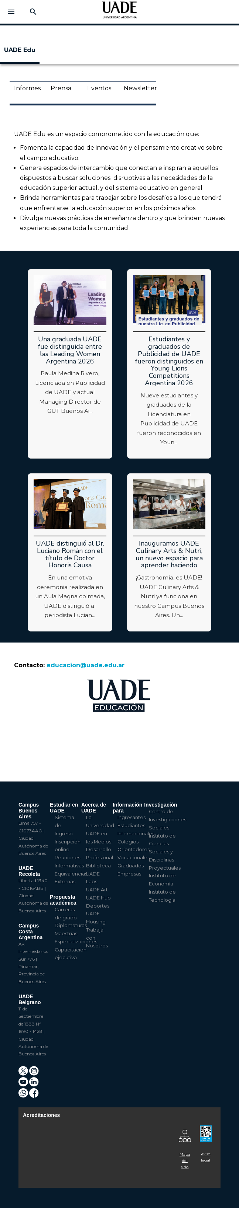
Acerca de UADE (93, 808)
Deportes (97, 906)
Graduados (130, 865)
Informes (27, 88)
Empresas (129, 874)
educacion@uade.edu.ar (85, 665)
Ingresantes (131, 817)
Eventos (99, 88)
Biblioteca (98, 865)
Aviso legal (205, 1157)
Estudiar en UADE (64, 808)
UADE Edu (19, 49)
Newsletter (137, 88)
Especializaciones (76, 941)
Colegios (128, 842)
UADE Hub (98, 898)
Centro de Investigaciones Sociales (167, 820)
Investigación (160, 805)
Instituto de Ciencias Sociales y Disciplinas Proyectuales (165, 852)
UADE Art (97, 889)
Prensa (61, 88)
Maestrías (66, 933)
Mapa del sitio (185, 1160)
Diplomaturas (71, 925)
